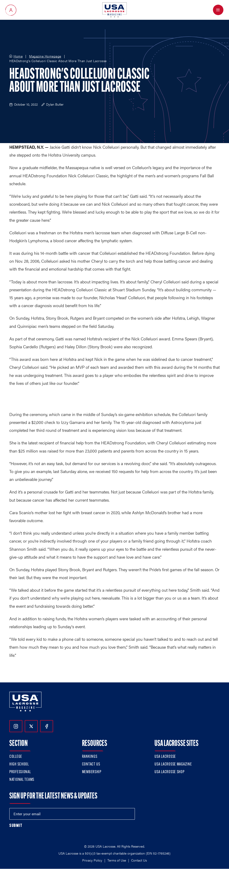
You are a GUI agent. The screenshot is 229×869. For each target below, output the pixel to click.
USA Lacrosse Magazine (173, 764)
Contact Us (91, 764)
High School (19, 764)
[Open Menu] (218, 10)
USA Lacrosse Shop (169, 772)
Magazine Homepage (45, 56)
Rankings (89, 757)
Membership (91, 772)
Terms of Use (116, 860)
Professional (20, 772)
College (15, 757)
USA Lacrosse (165, 757)
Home (18, 56)
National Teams (21, 780)
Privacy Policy (92, 860)
